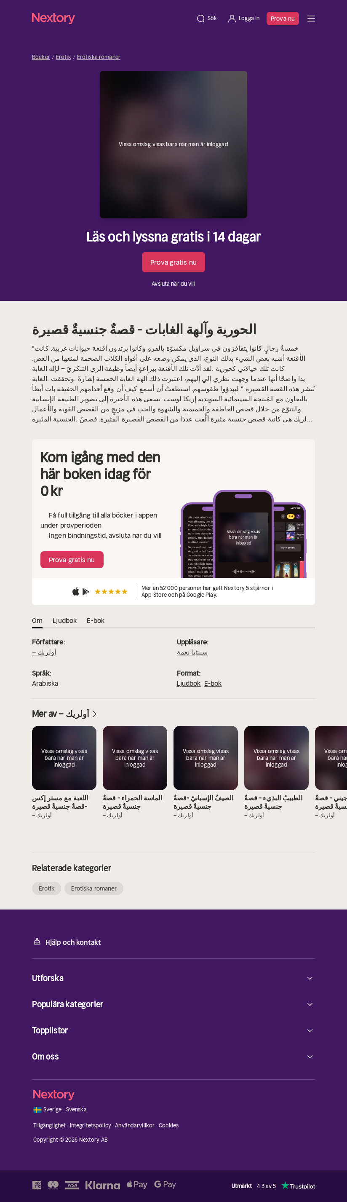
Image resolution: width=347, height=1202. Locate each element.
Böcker (41, 57)
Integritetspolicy (90, 1125)
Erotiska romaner (98, 57)
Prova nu (283, 18)
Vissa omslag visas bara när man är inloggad (173, 144)
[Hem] (111, 18)
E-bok (213, 683)
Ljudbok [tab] (65, 620)
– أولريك (44, 652)
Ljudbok (189, 683)
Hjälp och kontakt (66, 941)
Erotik (63, 57)
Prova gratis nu (173, 262)
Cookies (169, 1125)
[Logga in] (243, 18)
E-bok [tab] (95, 620)
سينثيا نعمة (192, 652)
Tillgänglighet (49, 1125)
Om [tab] (37, 620)
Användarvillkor (135, 1125)
